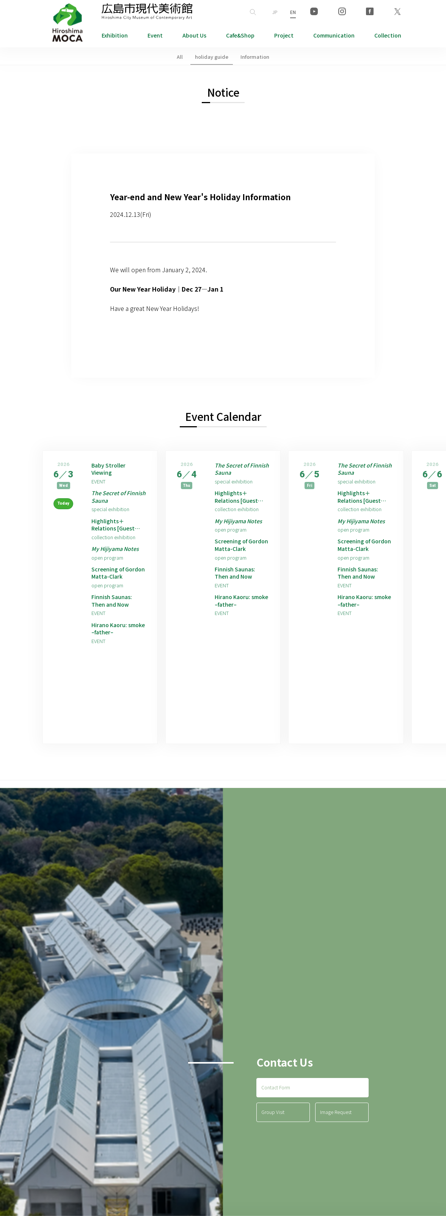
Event (155, 35)
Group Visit (272, 1132)
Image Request (336, 1132)
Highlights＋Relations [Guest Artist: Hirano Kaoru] (115, 530)
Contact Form (275, 1107)
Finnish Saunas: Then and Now (113, 611)
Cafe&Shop (240, 35)
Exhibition (115, 35)
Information (254, 56)
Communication (334, 35)
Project (284, 35)
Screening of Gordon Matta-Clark (112, 581)
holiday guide (211, 56)
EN (293, 12)
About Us (194, 35)
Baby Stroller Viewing (110, 470)
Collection (387, 35)
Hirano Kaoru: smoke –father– (114, 641)
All (180, 56)
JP (275, 12)
